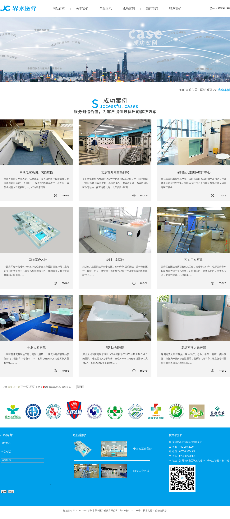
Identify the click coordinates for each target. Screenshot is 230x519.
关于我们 (82, 8)
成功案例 (129, 8)
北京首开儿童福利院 (115, 172)
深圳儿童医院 (115, 260)
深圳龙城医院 (115, 347)
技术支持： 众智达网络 (155, 514)
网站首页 (59, 8)
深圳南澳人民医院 (193, 347)
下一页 (25, 386)
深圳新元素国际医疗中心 (193, 172)
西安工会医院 (193, 260)
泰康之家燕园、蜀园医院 (36, 172)
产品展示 (105, 8)
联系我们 (175, 8)
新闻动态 (152, 8)
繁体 (212, 8)
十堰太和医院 (36, 347)
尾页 (32, 386)
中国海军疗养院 (36, 260)
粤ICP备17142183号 (130, 514)
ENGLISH (224, 8)
